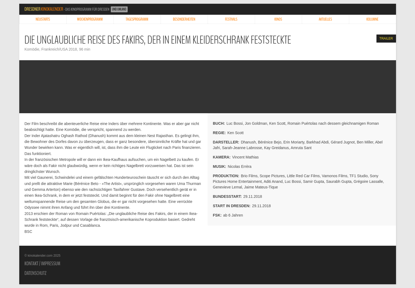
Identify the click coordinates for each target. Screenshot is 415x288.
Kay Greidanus (276, 148)
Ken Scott (277, 123)
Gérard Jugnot (343, 142)
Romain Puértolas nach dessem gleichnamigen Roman (333, 123)
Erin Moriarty (293, 142)
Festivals (231, 19)
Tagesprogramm (137, 19)
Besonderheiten (184, 19)
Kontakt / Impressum (42, 263)
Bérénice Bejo (269, 142)
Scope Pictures (272, 176)
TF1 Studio (358, 176)
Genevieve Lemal (227, 187)
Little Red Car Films (303, 176)
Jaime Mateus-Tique (261, 187)
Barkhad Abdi (317, 142)
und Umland (119, 9)
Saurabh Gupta (339, 181)
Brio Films (249, 176)
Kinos (278, 19)
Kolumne (373, 19)
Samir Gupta (313, 181)
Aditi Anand (273, 181)
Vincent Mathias (245, 157)
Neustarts (43, 19)
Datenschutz (36, 273)
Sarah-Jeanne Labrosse (242, 148)
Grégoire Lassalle (368, 181)
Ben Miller (365, 142)
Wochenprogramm (90, 19)
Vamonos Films (334, 176)
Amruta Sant (301, 148)
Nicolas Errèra (240, 166)
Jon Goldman (256, 123)
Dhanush (248, 142)
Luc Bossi (235, 123)
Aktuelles (325, 19)
